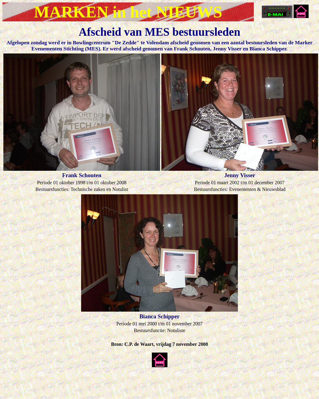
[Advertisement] (74, 381)
